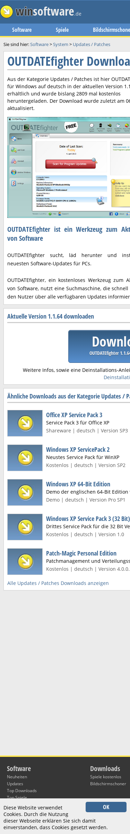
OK (106, 807)
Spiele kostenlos (105, 777)
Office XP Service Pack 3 (74, 415)
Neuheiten (17, 777)
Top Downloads (22, 791)
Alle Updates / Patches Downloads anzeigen (58, 583)
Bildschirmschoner (108, 784)
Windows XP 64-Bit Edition (78, 484)
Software (22, 30)
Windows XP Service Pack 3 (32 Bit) (88, 518)
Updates (15, 784)
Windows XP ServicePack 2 (78, 449)
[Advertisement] (65, 208)
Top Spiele (17, 797)
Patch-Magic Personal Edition (81, 553)
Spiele (62, 30)
